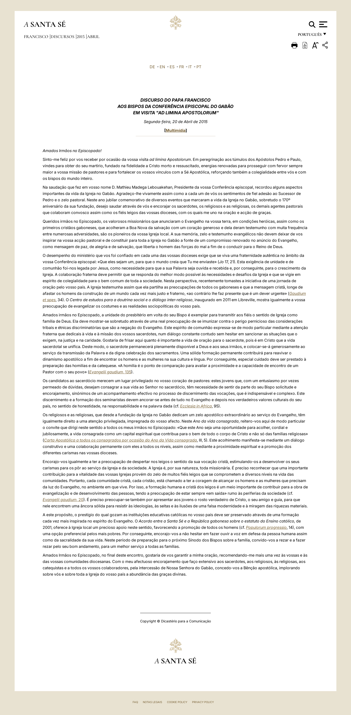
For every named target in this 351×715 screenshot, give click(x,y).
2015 (81, 36)
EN (162, 66)
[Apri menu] (322, 24)
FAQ (135, 702)
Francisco (36, 36)
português (309, 36)
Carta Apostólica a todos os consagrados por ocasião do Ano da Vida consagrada (120, 440)
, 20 (63, 499)
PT (198, 66)
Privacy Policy (203, 702)
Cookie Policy (177, 702)
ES (172, 66)
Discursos (63, 36)
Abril (93, 36)
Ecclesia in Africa (196, 406)
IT (190, 66)
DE (152, 66)
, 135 (110, 371)
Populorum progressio (266, 527)
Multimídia (175, 130)
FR (181, 66)
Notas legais (152, 702)
